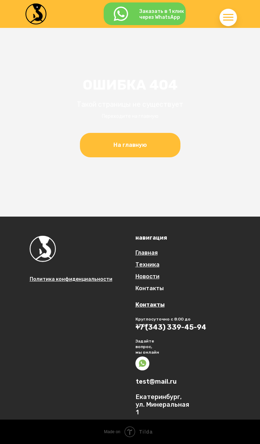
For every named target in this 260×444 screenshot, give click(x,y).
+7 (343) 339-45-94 (170, 327)
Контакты (149, 288)
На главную (130, 145)
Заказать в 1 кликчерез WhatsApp (161, 14)
